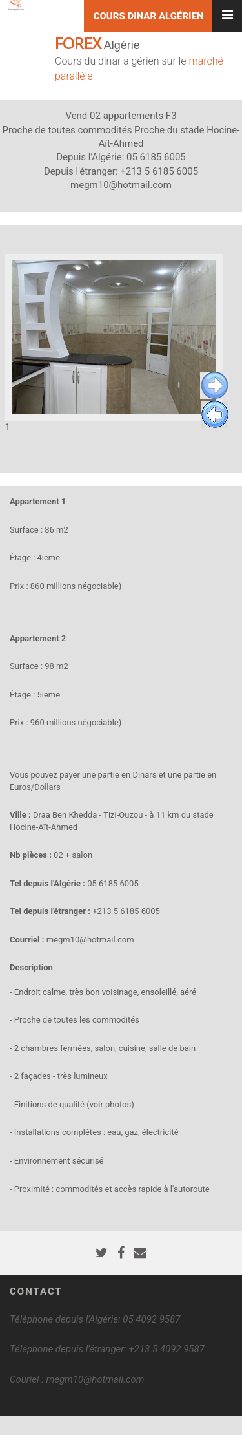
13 (160, 464)
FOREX (78, 43)
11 (137, 464)
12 (149, 464)
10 (125, 464)
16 (195, 464)
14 (172, 464)
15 (183, 464)
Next (214, 385)
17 (207, 464)
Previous (214, 414)
